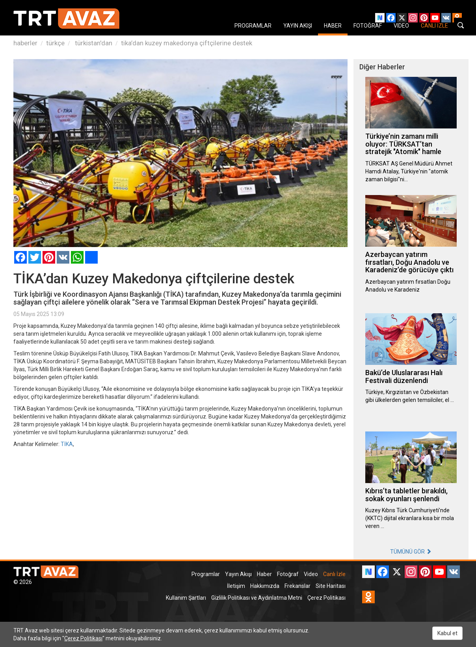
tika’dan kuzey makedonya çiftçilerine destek (186, 43)
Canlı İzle (334, 574)
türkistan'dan (92, 43)
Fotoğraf (288, 574)
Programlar (206, 574)
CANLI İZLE (434, 25)
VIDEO (401, 25)
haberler (25, 43)
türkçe (55, 43)
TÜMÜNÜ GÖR (410, 551)
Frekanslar (297, 586)
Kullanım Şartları (186, 598)
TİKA (67, 444)
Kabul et (447, 633)
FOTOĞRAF (367, 25)
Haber (264, 574)
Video (311, 574)
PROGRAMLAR (252, 25)
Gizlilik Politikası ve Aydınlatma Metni (256, 598)
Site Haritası (331, 586)
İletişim (236, 586)
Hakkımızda (264, 586)
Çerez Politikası (326, 598)
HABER (333, 25)
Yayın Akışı (238, 574)
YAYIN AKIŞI (297, 25)
